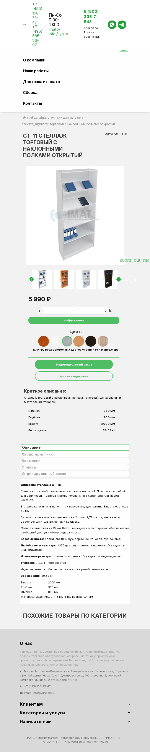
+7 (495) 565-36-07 (37, 35)
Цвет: (76, 331)
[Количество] (74, 310)
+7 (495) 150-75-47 (37, 13)
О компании (34, 60)
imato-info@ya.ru (58, 31)
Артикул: (112, 133)
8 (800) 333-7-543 (91, 16)
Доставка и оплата (41, 81)
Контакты (32, 103)
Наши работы (36, 71)
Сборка (30, 92)
